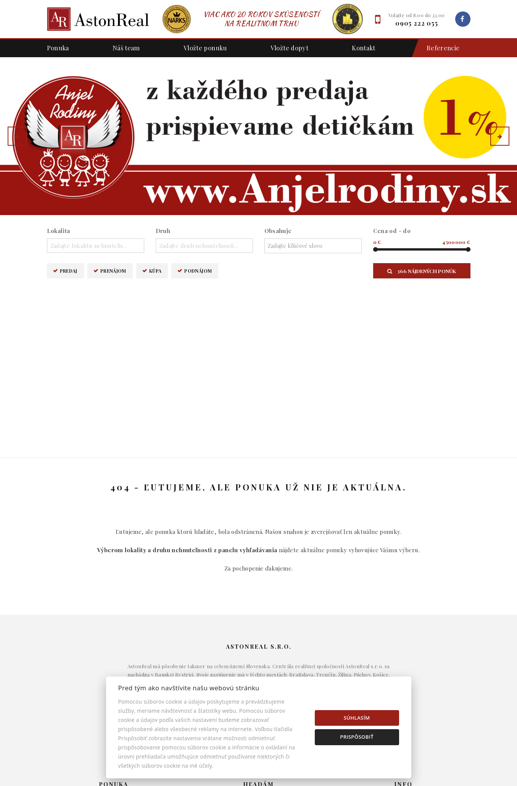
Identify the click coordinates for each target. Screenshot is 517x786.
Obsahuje (278, 231)
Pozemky (258, 676)
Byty (258, 652)
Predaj (68, 270)
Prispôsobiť (357, 736)
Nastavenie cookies (403, 676)
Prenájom (113, 270)
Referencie (439, 48)
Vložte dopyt (290, 47)
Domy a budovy (259, 641)
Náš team (126, 47)
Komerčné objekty (258, 664)
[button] (17, 136)
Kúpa (155, 270)
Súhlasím (357, 717)
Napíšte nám (403, 652)
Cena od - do (392, 231)
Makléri (403, 641)
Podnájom (198, 270)
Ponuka (58, 47)
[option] (258, 136)
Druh (163, 231)
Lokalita (58, 231)
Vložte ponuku (205, 47)
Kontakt (363, 47)
